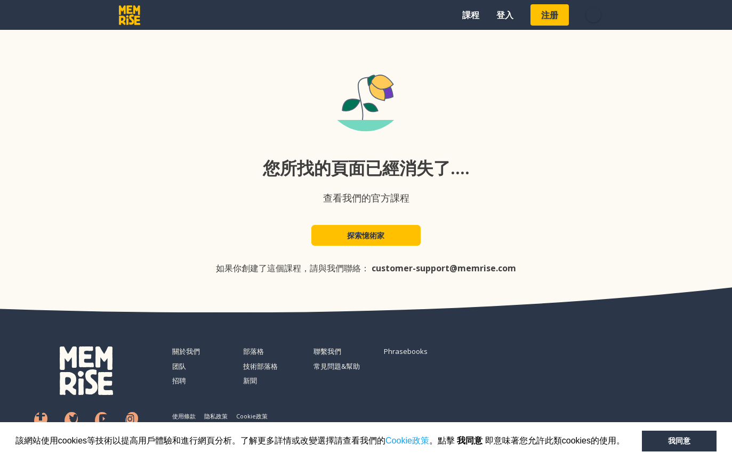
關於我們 (186, 351)
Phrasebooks (406, 351)
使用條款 (184, 416)
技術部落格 (260, 366)
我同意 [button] (679, 441)
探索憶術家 (366, 235)
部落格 (253, 351)
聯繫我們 (327, 351)
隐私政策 (216, 416)
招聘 (179, 380)
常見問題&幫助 (336, 366)
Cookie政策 (407, 440)
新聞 (250, 380)
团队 (179, 366)
